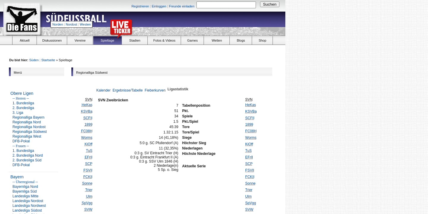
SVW (88, 209)
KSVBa (86, 111)
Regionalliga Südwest (29, 132)
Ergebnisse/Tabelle (128, 90)
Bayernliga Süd (24, 191)
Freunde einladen (181, 6)
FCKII (87, 177)
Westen (85, 24)
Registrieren (140, 6)
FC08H (86, 131)
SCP (88, 164)
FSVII (88, 170)
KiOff (88, 144)
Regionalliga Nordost (28, 127)
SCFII (87, 118)
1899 (88, 124)
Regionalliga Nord (26, 122)
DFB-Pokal (21, 141)
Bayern (16, 176)
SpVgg (87, 203)
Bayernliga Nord (25, 187)
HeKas (87, 105)
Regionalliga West (26, 136)
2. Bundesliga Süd (26, 160)
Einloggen (159, 6)
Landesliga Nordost (27, 201)
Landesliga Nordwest (29, 206)
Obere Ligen (21, 93)
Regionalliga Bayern (28, 117)
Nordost (71, 24)
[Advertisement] (215, 23)
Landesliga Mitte (25, 196)
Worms (86, 138)
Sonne (87, 183)
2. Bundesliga (23, 108)
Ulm (89, 196)
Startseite (48, 60)
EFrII (88, 157)
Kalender (103, 90)
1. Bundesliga (23, 103)
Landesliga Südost (27, 210)
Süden (34, 60)
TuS (89, 151)
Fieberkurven (155, 90)
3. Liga (17, 113)
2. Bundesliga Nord (27, 155)
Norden (57, 24)
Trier (88, 190)
